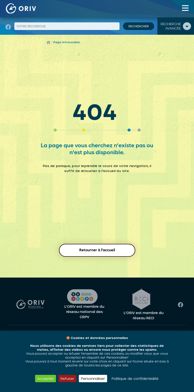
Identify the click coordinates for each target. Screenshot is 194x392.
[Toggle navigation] (185, 8)
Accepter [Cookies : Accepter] (45, 378)
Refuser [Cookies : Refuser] (67, 378)
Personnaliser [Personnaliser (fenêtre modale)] (93, 378)
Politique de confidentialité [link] (135, 378)
